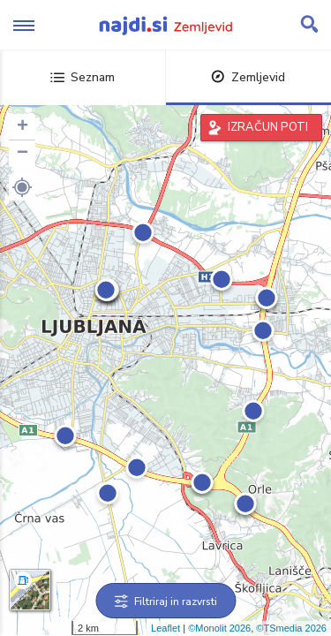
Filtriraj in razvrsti (165, 601)
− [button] (22, 153)
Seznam (82, 77)
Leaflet (165, 628)
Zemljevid (248, 77)
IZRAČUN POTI (268, 127)
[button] (22, 187)
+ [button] (22, 127)
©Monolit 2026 (219, 628)
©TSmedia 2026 (291, 628)
